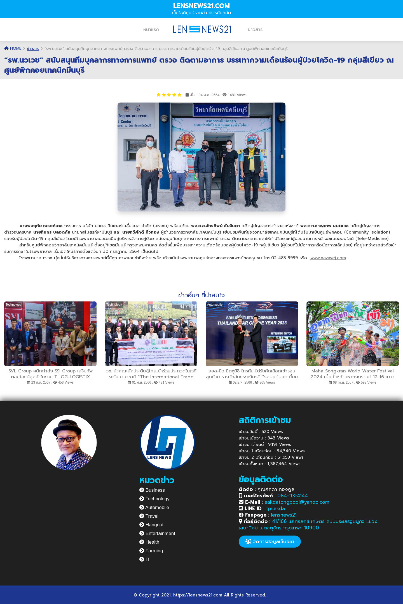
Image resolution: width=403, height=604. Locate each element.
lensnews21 (284, 515)
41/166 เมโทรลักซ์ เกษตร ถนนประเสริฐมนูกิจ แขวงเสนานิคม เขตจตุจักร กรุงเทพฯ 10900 (308, 524)
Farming (151, 550)
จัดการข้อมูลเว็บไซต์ (269, 541)
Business (152, 490)
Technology (154, 498)
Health (149, 542)
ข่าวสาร (255, 29)
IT (144, 559)
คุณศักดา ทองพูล (266, 489)
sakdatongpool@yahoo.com (297, 502)
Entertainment (157, 533)
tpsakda (275, 508)
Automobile (154, 507)
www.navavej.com (328, 258)
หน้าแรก (151, 29)
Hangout (151, 524)
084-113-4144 (292, 495)
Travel (148, 516)
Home (13, 48)
